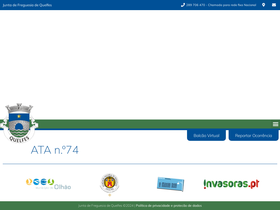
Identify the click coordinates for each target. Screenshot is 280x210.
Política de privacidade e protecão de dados (169, 205)
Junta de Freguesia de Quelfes (27, 5)
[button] (275, 124)
